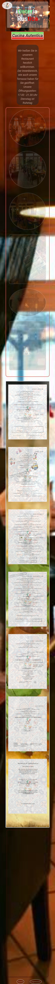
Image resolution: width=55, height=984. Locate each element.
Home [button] (20, 982)
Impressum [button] (35, 982)
